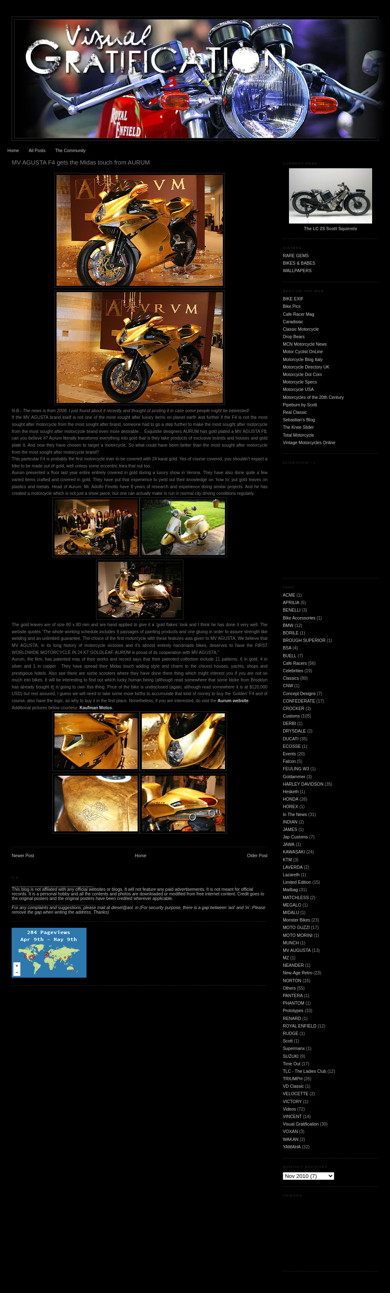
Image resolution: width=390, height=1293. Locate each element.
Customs (291, 716)
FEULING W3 (296, 769)
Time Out (291, 1064)
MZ (286, 958)
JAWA (288, 844)
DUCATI (291, 739)
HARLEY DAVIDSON (303, 784)
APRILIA (291, 602)
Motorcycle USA (298, 389)
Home (13, 150)
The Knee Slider (298, 427)
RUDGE (291, 1033)
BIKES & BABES (299, 263)
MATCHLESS (296, 897)
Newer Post (23, 855)
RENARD (292, 1018)
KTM (287, 860)
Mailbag (290, 889)
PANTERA (293, 995)
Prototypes (293, 1010)
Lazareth (291, 875)
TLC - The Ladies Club (304, 1071)
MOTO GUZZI (296, 927)
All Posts (37, 150)
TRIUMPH (292, 1079)
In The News (295, 814)
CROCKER (293, 708)
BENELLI (292, 610)
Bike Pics (292, 306)
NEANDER (293, 965)
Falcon (289, 761)
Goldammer (294, 776)
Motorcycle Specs (300, 382)
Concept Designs (299, 693)
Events (289, 754)
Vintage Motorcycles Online (309, 442)
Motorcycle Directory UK (306, 367)
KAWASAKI (294, 852)
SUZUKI (291, 1056)
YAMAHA (292, 1147)
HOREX (290, 806)
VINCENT (292, 1116)
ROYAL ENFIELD (299, 1026)
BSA (287, 648)
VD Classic (293, 1086)
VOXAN (290, 1131)
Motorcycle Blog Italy (303, 359)
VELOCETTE (296, 1093)
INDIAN (290, 822)
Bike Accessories (299, 618)
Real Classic (295, 412)
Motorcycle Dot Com (302, 374)
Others (289, 988)
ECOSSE (292, 746)
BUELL (289, 656)
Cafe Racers (295, 663)
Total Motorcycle (298, 435)
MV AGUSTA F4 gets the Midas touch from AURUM (81, 162)
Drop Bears (294, 336)
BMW (288, 625)
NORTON (292, 980)
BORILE (291, 633)
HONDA (291, 799)
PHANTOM (293, 1003)
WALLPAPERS (297, 270)
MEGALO (292, 905)
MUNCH (291, 943)
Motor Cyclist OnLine (303, 351)
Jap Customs (295, 837)
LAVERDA (293, 867)
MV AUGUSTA (297, 950)
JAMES (290, 829)
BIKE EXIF (293, 299)
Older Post (257, 855)
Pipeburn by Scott (300, 405)
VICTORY (292, 1101)
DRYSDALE (294, 731)
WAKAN (291, 1139)
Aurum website (232, 700)
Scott (288, 1041)
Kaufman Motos (95, 707)
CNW (288, 685)
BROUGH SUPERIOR (304, 640)
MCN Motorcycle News (305, 344)
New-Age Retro (297, 973)
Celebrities (293, 671)
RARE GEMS (296, 255)
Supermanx (294, 1048)
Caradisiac (293, 322)
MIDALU (291, 912)
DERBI (289, 723)
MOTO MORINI (297, 935)
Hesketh (291, 791)
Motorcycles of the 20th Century (313, 397)
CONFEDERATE (299, 701)
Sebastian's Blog (299, 420)
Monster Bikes (296, 920)
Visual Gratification (300, 1124)
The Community (70, 150)
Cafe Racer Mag (298, 314)
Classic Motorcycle (301, 329)
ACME (289, 595)
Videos (289, 1109)
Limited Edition (297, 882)
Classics (291, 678)
